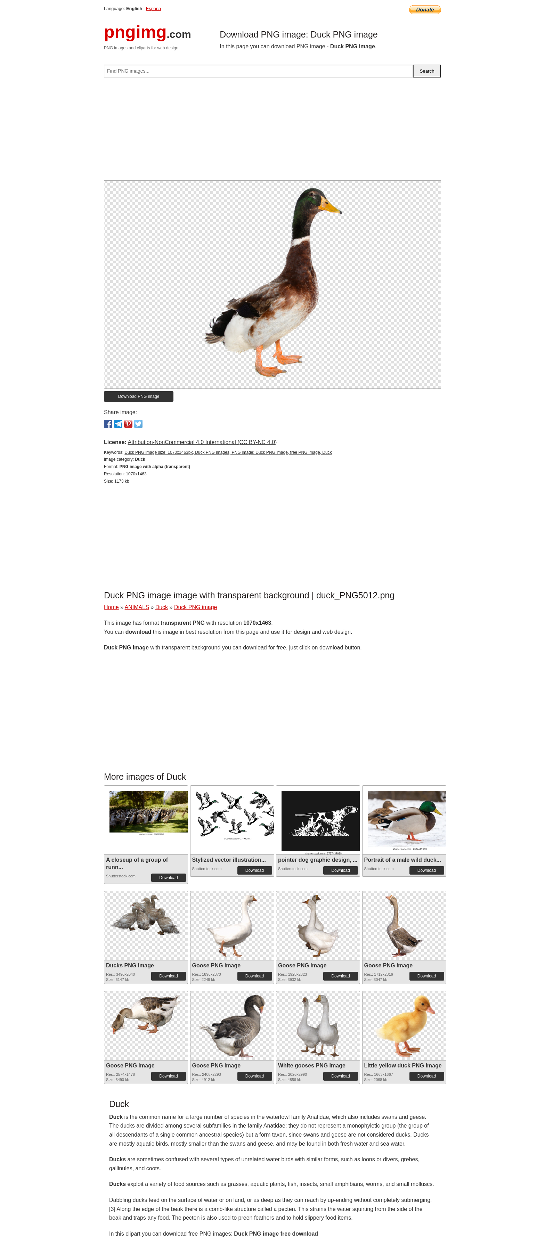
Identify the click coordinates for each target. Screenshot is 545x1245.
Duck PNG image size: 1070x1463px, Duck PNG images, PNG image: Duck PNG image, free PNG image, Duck (228, 452)
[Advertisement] (272, 131)
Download (168, 877)
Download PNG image (139, 396)
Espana (153, 8)
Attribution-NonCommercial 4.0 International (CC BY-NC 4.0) (202, 442)
